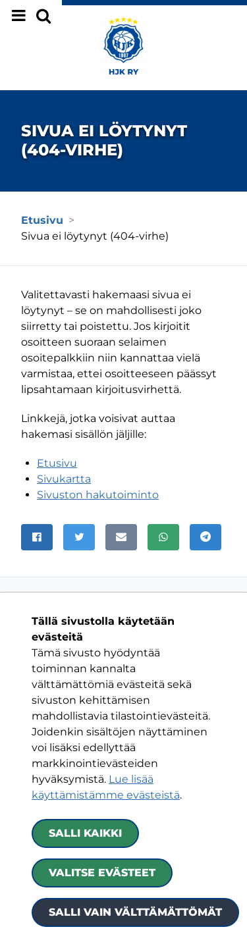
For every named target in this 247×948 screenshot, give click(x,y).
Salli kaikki (85, 833)
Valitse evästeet (102, 872)
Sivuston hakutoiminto (98, 494)
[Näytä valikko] (31, 16)
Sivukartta (64, 479)
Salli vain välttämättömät (135, 912)
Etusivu (57, 463)
